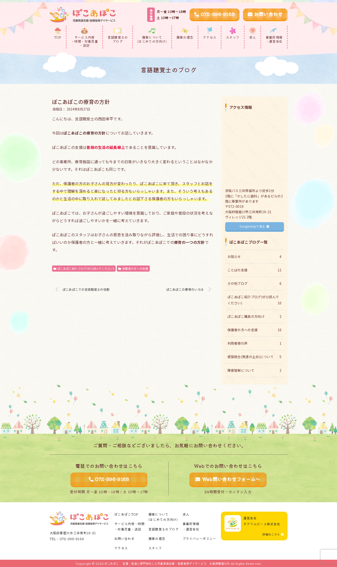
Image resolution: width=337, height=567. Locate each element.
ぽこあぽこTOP (126, 514)
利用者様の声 (254, 343)
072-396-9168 (214, 14)
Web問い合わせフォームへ (227, 479)
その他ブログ (254, 283)
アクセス (121, 548)
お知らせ (254, 257)
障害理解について (254, 370)
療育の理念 (156, 538)
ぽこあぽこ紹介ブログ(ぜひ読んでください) (83, 268)
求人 (186, 514)
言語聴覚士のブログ (163, 529)
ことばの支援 (254, 270)
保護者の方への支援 (133, 268)
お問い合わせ (265, 14)
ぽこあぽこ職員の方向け (254, 316)
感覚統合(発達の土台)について (254, 357)
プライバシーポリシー (199, 538)
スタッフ (155, 548)
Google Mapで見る (254, 226)
